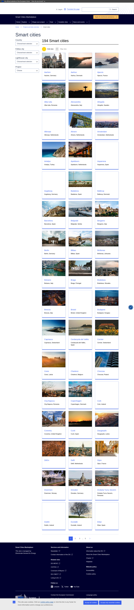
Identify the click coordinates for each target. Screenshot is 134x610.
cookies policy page (46, 602)
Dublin (47, 522)
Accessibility (90, 570)
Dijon (99, 460)
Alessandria (76, 102)
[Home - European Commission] (28, 9)
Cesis (46, 371)
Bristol (73, 310)
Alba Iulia (48, 102)
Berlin (46, 250)
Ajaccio (100, 72)
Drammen (48, 490)
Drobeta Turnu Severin (106, 490)
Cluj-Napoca (49, 401)
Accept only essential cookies (110, 602)
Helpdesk (89, 561)
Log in (59, 9)
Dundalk (74, 522)
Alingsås (100, 102)
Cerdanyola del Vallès (80, 339)
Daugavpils (102, 431)
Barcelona (48, 221)
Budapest (101, 310)
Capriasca (48, 339)
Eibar (99, 522)
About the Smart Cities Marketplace (98, 554)
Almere (74, 132)
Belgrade (74, 221)
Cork (99, 401)
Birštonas (101, 250)
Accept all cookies (91, 602)
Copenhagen (76, 401)
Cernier (100, 339)
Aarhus (74, 72)
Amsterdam (102, 132)
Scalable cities (63, 22)
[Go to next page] (90, 539)
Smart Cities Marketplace (24, 547)
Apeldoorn (75, 161)
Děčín (46, 460)
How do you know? (38, 1)
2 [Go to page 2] (75, 538)
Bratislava (101, 280)
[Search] (95, 9)
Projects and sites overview (31, 27)
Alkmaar (47, 132)
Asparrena (101, 161)
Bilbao (73, 250)
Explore (24, 22)
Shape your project (38, 22)
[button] (65, 9)
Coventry (48, 431)
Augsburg (48, 191)
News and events (79, 22)
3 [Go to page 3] (79, 538)
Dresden (74, 490)
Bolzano (47, 280)
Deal (51, 22)
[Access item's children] (29, 22)
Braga (73, 280)
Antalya (47, 161)
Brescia (47, 310)
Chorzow (101, 371)
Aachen (47, 72)
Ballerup (100, 191)
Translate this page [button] (73, 9)
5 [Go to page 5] (85, 538)
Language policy (91, 595)
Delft (73, 460)
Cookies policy (91, 574)
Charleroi (74, 371)
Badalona (75, 191)
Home (18, 22)
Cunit (73, 431)
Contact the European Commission (62, 595)
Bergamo (101, 221)
